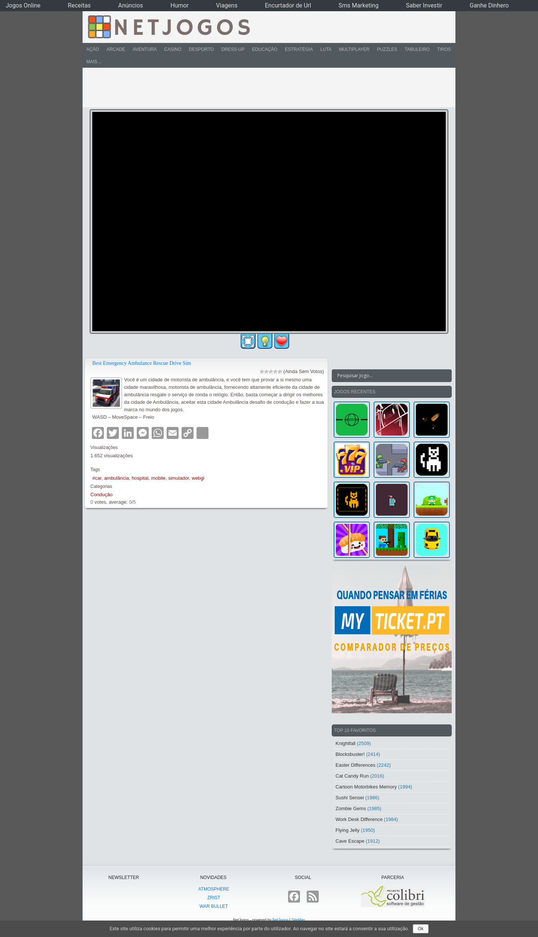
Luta (326, 49)
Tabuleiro (417, 49)
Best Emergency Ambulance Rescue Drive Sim (141, 363)
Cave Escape (350, 841)
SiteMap (298, 920)
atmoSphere (213, 889)
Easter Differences (355, 765)
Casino (172, 49)
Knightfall (345, 743)
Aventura (145, 49)
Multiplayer (354, 49)
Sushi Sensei (350, 797)
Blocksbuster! (350, 754)
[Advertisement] (264, 87)
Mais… (94, 61)
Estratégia (299, 49)
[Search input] (387, 375)
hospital (140, 478)
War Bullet (214, 906)
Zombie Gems (351, 808)
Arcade (115, 49)
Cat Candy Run (352, 776)
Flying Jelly (347, 830)
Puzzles (387, 49)
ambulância (116, 478)
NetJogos (280, 920)
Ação (92, 49)
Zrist (213, 897)
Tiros (444, 49)
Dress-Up (232, 49)
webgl (198, 478)
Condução (101, 494)
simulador (178, 478)
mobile (158, 478)
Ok (420, 928)
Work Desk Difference (359, 819)
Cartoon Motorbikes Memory (366, 787)
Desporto (201, 49)
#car (97, 478)
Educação (264, 49)
